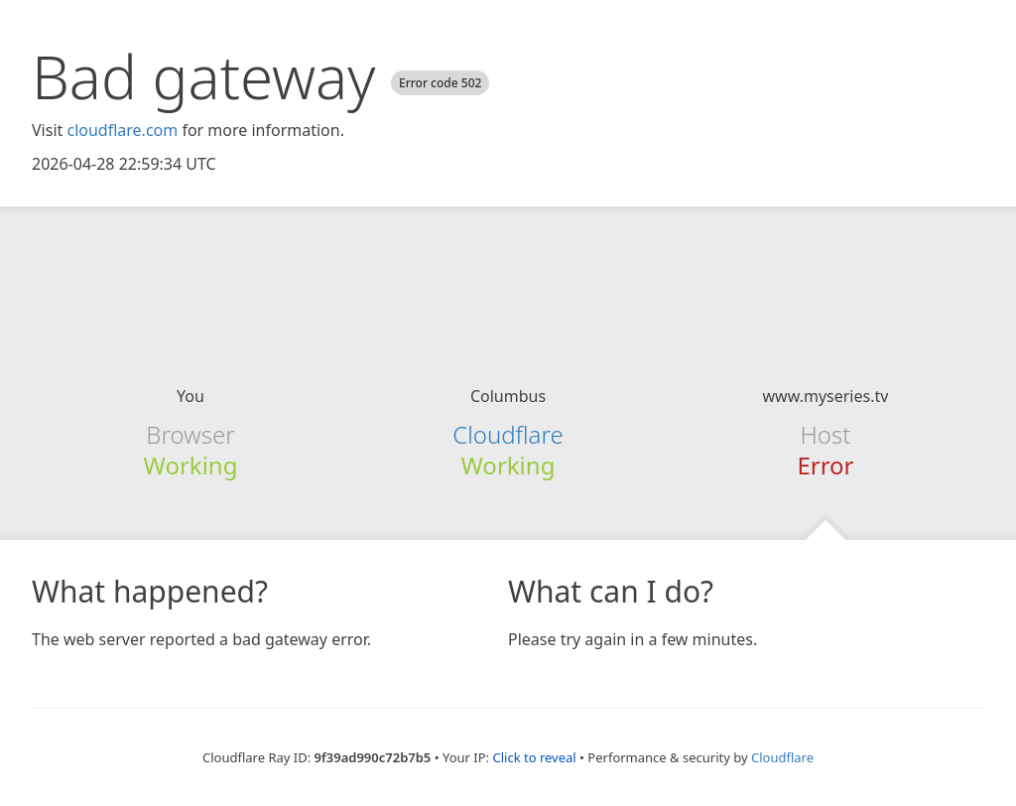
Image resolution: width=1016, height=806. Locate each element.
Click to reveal (533, 757)
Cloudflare (507, 434)
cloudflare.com (122, 130)
